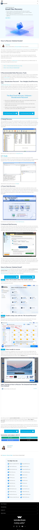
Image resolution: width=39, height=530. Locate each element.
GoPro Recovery (12, 472)
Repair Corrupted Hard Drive (14, 463)
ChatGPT (10, 437)
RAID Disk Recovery (25, 497)
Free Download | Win (10, 113)
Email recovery (24, 474)
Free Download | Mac (26, 113)
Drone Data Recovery (26, 472)
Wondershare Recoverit (5, 84)
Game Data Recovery (13, 469)
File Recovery (24, 483)
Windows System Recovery (14, 497)
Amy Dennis (7, 44)
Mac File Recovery (25, 466)
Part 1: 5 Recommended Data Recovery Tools (13, 65)
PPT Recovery (12, 477)
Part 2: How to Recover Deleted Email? (11, 67)
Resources (4, 455)
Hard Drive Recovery (13, 494)
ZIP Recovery (24, 477)
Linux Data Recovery (25, 488)
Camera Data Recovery (26, 469)
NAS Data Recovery (13, 488)
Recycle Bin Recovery (26, 463)
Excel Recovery (25, 480)
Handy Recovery (19, 153)
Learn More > (8, 17)
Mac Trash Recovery (13, 466)
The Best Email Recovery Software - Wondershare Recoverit (19, 96)
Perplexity (29, 437)
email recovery (15, 60)
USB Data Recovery (25, 491)
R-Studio (5, 156)
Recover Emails (18, 46)
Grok (28, 440)
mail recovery (6, 77)
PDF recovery (12, 474)
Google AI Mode (10, 440)
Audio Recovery (12, 483)
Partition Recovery (13, 491)
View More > (35, 388)
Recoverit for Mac (4, 273)
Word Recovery (12, 480)
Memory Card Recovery (26, 494)
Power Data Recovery (19, 221)
